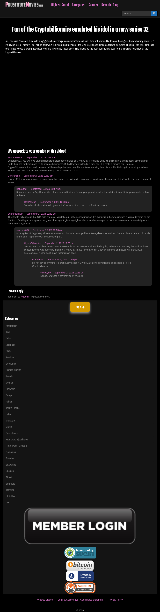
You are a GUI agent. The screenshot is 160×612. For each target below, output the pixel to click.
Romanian (11, 452)
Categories (78, 5)
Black (8, 351)
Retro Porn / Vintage (16, 445)
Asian (8, 338)
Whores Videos (45, 599)
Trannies (10, 490)
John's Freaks (13, 408)
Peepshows (12, 433)
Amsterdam (11, 326)
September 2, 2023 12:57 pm (38, 176)
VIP (7, 502)
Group (9, 395)
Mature (9, 426)
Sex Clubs (11, 464)
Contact (93, 5)
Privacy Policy (116, 599)
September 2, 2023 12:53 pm (47, 230)
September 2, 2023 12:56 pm (63, 259)
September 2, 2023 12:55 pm (59, 243)
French (9, 376)
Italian (9, 401)
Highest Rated (60, 5)
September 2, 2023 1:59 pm (40, 157)
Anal (8, 332)
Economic (11, 363)
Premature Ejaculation (17, 439)
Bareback (10, 345)
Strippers (10, 483)
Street (9, 477)
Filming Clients (13, 370)
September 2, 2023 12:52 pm (41, 213)
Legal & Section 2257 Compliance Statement (80, 599)
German (9, 382)
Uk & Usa (10, 496)
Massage (10, 420)
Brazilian (10, 357)
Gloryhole (10, 389)
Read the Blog (109, 5)
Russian (10, 458)
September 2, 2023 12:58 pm (54, 202)
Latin (8, 414)
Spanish (10, 471)
